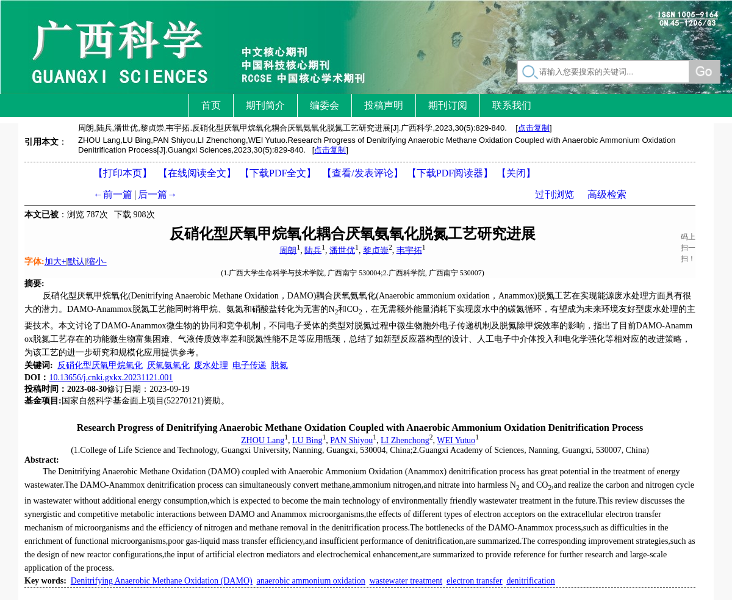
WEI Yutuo (456, 440)
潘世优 (342, 250)
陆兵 (312, 250)
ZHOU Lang (262, 440)
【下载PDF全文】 (278, 173)
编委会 (324, 105)
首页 (211, 105)
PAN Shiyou (351, 440)
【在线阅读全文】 (197, 173)
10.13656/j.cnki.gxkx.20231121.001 (111, 377)
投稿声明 (383, 105)
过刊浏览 (554, 194)
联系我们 (511, 105)
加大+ (55, 261)
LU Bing (307, 440)
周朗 (287, 250)
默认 (76, 261)
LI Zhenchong (405, 440)
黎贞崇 (376, 250)
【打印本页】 (122, 173)
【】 (362, 173)
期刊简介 (265, 105)
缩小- (97, 261)
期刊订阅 (447, 105)
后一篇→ (157, 194)
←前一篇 (112, 194)
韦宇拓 (409, 250)
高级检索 (606, 194)
